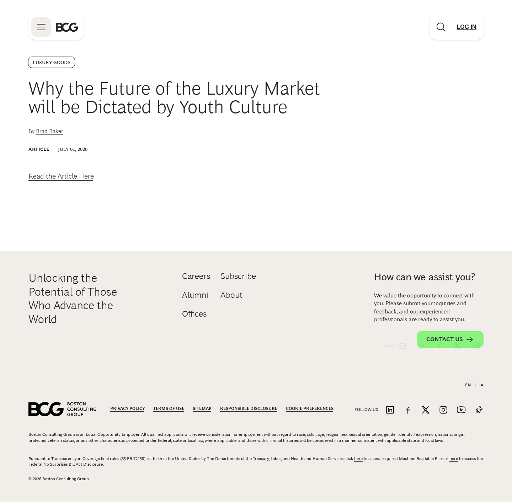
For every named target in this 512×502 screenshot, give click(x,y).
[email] (402, 217)
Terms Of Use (168, 408)
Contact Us (450, 339)
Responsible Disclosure (248, 408)
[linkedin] (476, 217)
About (231, 295)
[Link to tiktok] (479, 410)
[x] (457, 217)
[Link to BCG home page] (67, 27)
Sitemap (202, 408)
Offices (194, 313)
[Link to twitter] (425, 410)
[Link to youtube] (461, 410)
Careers (196, 276)
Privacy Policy (127, 408)
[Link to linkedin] (390, 410)
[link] (421, 217)
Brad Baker (49, 131)
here (358, 458)
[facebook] (439, 217)
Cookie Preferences (310, 408)
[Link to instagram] (443, 410)
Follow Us (366, 409)
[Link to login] (466, 27)
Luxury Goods (51, 62)
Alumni (195, 295)
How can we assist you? (424, 276)
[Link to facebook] (407, 410)
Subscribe (238, 276)
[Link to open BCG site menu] (41, 27)
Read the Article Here (61, 176)
